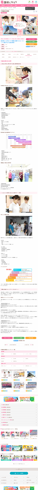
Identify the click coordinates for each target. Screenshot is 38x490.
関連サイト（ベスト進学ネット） (31, 483)
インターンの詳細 (31, 41)
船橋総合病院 (16, 377)
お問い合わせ (16, 477)
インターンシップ (8, 51)
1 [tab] (17, 36)
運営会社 (15, 480)
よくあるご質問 (3, 477)
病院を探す (3, 5)
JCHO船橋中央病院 (5, 377)
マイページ (34, 5)
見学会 (12, 51)
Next (37, 25)
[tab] (19, 404)
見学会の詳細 (31, 44)
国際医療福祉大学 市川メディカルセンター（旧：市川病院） (30, 388)
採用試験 (15, 51)
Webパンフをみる (31, 39)
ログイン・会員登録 (20, 473)
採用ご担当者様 (29, 480)
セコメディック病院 (17, 388)
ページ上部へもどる (19, 469)
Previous (1, 25)
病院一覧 (22, 5)
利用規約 (28, 477)
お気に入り (28, 5)
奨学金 (16, 5)
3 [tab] (20, 36)
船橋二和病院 (4, 388)
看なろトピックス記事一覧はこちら (19, 463)
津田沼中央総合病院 (29, 377)
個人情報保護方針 (3, 480)
